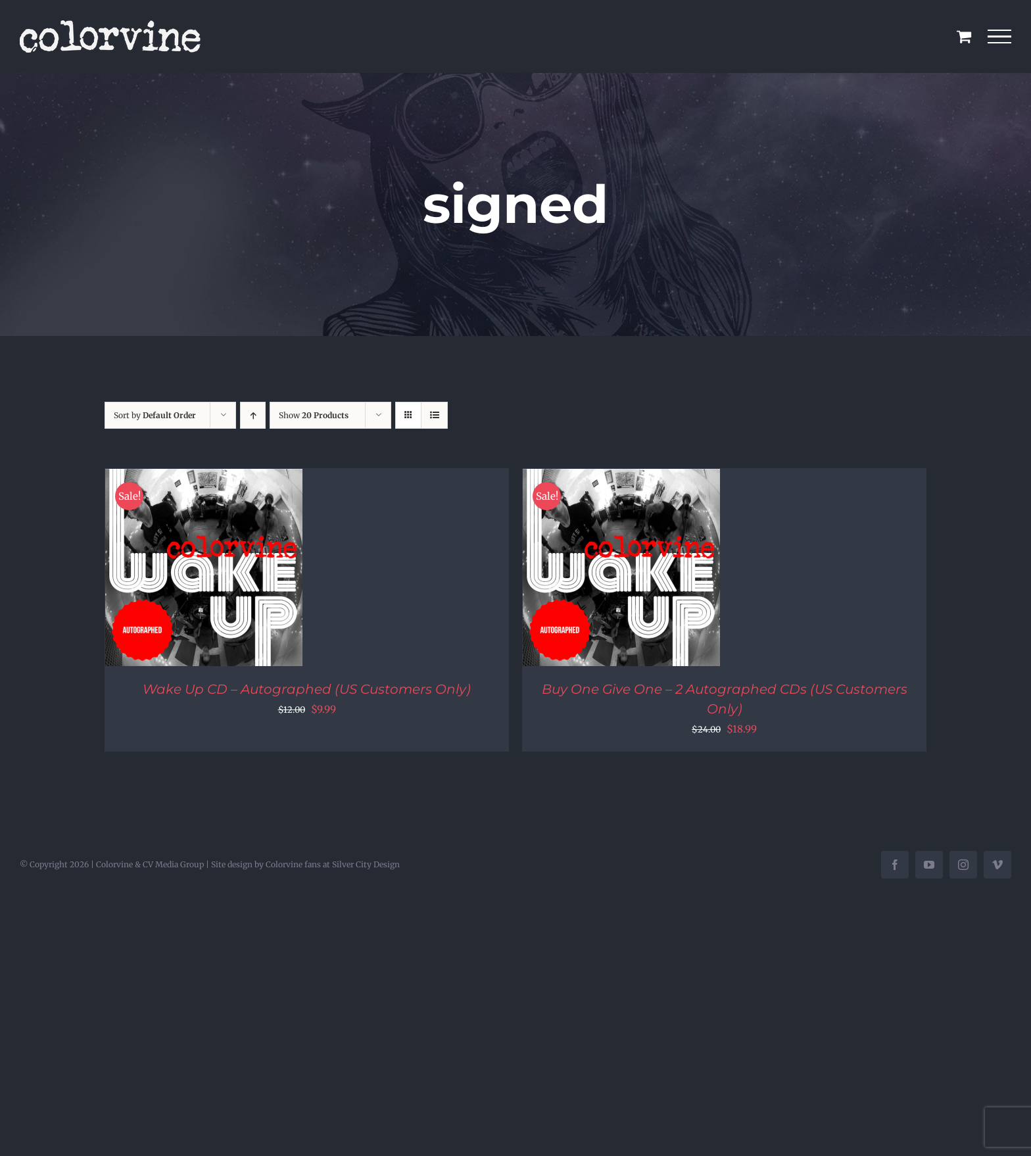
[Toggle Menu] (1000, 37)
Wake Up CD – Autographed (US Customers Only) (307, 689)
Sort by (155, 415)
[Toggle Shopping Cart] (964, 36)
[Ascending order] (253, 415)
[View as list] (434, 415)
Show (313, 415)
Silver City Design (366, 864)
